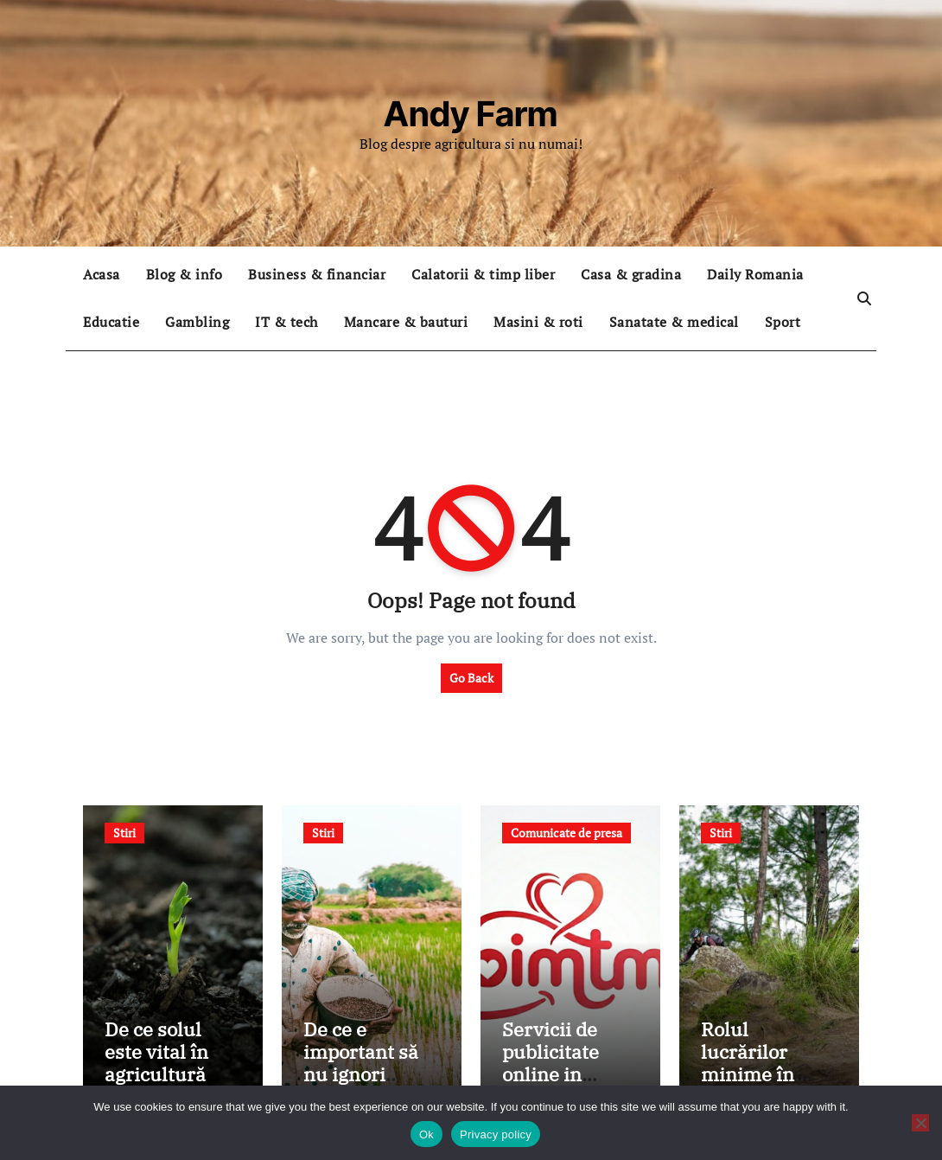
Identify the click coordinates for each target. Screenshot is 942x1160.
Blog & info (184, 274)
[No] (920, 1122)
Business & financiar (316, 274)
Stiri (124, 832)
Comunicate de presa (566, 832)
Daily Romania (755, 274)
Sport (783, 321)
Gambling (197, 321)
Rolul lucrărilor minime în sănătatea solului (747, 1074)
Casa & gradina (631, 274)
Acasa (101, 274)
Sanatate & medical (674, 321)
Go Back (471, 678)
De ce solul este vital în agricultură (156, 1051)
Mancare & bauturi (406, 321)
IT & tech (286, 321)
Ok (426, 1134)
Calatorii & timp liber (483, 274)
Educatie (111, 321)
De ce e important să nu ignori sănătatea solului (360, 1074)
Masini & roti (538, 321)
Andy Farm (470, 114)
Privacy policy (495, 1134)
